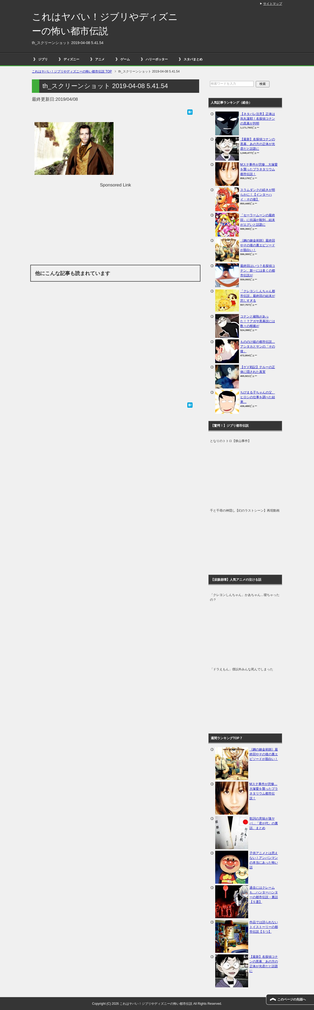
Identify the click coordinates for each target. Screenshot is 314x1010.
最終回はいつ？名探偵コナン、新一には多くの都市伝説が (257, 270)
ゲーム (125, 59)
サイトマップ (272, 4)
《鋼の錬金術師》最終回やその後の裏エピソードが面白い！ (257, 245)
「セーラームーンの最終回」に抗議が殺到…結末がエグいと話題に (257, 220)
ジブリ (43, 59)
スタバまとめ (193, 59)
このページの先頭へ (291, 999)
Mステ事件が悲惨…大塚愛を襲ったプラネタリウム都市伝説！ (259, 169)
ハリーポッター (157, 59)
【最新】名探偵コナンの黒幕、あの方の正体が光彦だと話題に (257, 144)
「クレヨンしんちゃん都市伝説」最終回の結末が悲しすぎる (257, 295)
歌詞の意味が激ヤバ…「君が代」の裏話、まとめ (263, 823)
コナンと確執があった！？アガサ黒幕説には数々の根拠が (257, 321)
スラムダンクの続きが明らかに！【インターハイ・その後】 (257, 194)
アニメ (100, 59)
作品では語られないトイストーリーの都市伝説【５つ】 (263, 927)
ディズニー (71, 59)
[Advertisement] (115, 225)
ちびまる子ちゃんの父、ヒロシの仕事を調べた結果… (257, 397)
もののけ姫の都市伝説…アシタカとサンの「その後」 (257, 346)
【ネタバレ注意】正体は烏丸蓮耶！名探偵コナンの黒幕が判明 (257, 118)
